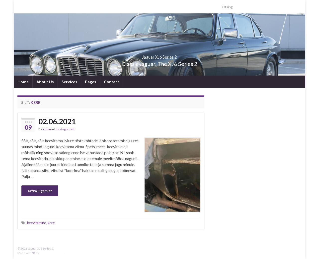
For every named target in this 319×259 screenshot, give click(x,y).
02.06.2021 (57, 121)
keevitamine (36, 223)
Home (23, 81)
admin (46, 129)
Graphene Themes (52, 253)
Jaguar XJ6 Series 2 (160, 55)
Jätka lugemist (40, 191)
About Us (45, 81)
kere (51, 223)
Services (69, 81)
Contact (111, 81)
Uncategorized (64, 129)
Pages (90, 81)
